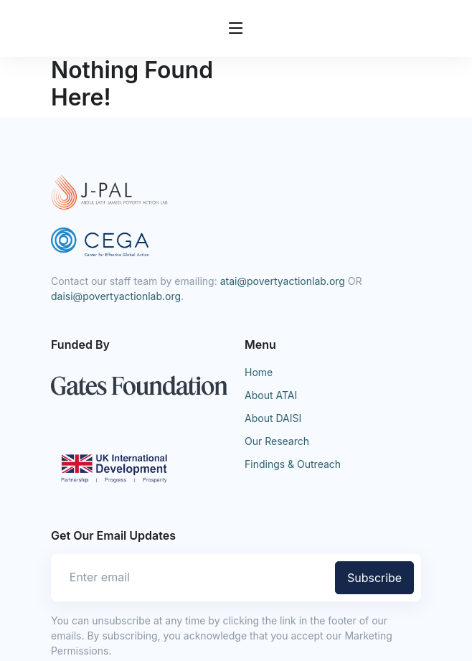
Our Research (277, 441)
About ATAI (271, 395)
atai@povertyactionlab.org (282, 281)
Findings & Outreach (293, 464)
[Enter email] (191, 577)
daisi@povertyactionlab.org (116, 296)
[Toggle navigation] (236, 28)
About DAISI (273, 418)
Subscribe (374, 578)
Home (259, 372)
